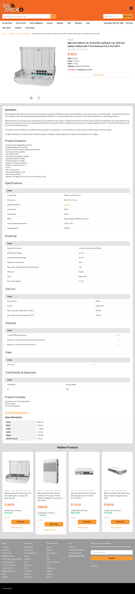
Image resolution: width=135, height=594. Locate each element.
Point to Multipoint (37, 23)
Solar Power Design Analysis (12, 559)
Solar (89, 23)
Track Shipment (7, 568)
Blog (3, 574)
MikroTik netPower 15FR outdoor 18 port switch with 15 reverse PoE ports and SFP (18, 495)
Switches (61, 23)
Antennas (79, 23)
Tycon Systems (51, 553)
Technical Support (8, 562)
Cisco (48, 559)
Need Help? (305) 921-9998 (113, 23)
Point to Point (22, 23)
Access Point (8, 23)
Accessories (30, 28)
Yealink (48, 571)
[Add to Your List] (18, 527)
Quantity (7, 517)
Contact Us (6, 550)
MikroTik (49, 550)
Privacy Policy (7, 553)
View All (49, 577)
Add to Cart (128, 16)
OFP (47, 556)
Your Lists (129, 23)
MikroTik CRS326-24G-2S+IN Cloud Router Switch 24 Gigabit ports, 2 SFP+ (117, 495)
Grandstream (51, 568)
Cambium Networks (53, 562)
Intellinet (49, 574)
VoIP (70, 23)
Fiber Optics (7, 28)
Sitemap (5, 577)
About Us (5, 547)
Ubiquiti (49, 547)
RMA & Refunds (7, 556)
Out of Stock (80, 70)
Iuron (48, 565)
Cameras (19, 28)
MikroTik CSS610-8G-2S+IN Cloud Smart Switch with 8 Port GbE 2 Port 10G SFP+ (83, 495)
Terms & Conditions (8, 565)
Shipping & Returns (8, 571)
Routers (50, 23)
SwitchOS (67, 205)
